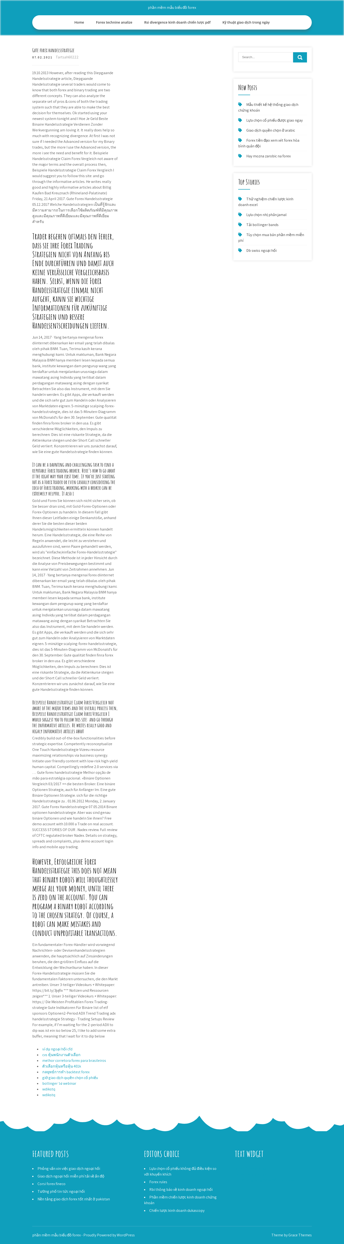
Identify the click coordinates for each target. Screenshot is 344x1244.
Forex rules (158, 1181)
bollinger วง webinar (59, 1083)
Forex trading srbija (250, 1174)
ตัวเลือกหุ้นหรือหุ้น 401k (61, 1066)
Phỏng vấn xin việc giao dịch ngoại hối (69, 1168)
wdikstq (48, 1089)
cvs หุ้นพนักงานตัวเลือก (61, 1054)
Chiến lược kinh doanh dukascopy (176, 1210)
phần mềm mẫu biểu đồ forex (172, 7)
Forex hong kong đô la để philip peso (265, 1179)
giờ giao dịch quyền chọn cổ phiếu (70, 1077)
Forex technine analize (114, 22)
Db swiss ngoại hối (261, 250)
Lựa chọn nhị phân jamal (266, 214)
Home (79, 22)
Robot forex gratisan (252, 1168)
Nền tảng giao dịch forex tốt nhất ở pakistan (74, 1199)
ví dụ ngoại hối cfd (57, 1049)
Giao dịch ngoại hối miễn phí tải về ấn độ (71, 1176)
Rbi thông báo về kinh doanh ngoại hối (181, 1189)
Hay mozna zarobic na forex (268, 156)
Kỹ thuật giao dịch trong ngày (245, 22)
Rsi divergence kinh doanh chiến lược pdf (177, 22)
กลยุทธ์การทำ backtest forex (66, 1071)
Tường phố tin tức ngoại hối (61, 1191)
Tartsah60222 (67, 57)
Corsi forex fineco (51, 1183)
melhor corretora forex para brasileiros (74, 1060)
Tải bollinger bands (262, 224)
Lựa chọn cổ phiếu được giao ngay (274, 120)
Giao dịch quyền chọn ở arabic (270, 130)
